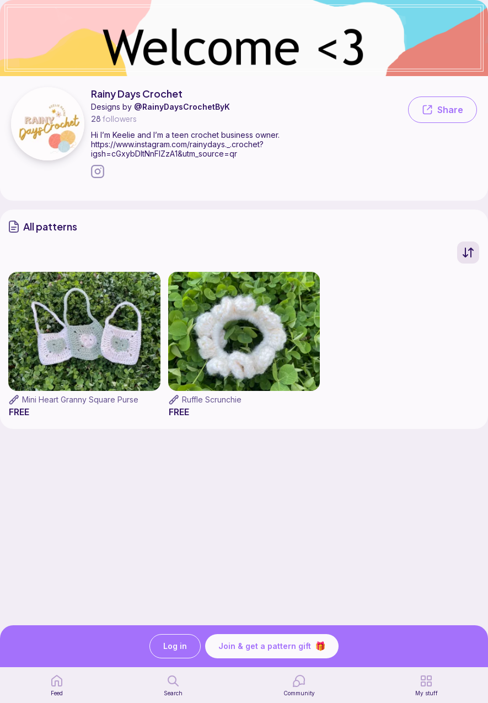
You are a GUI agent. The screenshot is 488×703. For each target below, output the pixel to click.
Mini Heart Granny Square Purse (80, 399)
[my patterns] (426, 685)
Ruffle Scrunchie (212, 399)
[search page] (173, 685)
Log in (175, 646)
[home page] (56, 685)
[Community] (299, 685)
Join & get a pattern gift (271, 646)
